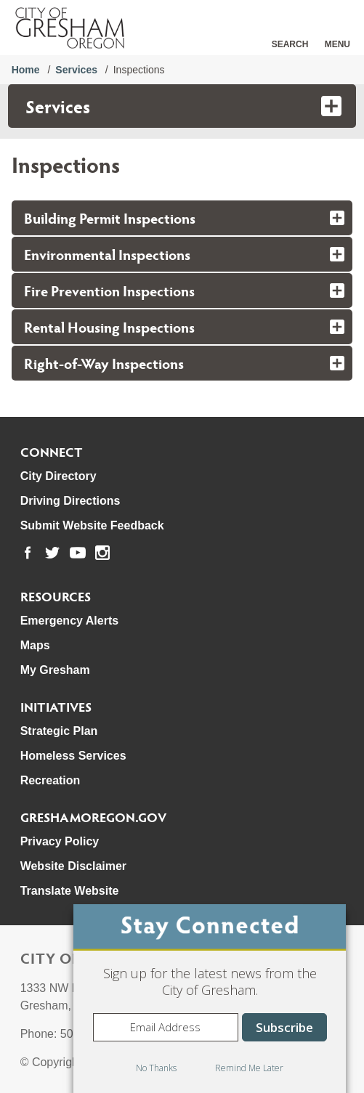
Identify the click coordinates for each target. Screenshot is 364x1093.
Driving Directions (70, 501)
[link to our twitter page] (52, 552)
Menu (337, 44)
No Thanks (156, 1068)
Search (290, 44)
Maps (35, 645)
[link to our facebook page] (27, 552)
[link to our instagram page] (102, 552)
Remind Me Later (249, 1068)
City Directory (58, 476)
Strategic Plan (59, 731)
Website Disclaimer (73, 866)
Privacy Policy (60, 841)
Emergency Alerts (69, 620)
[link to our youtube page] (77, 552)
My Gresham (55, 670)
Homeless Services (73, 755)
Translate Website (69, 891)
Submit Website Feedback (92, 525)
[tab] (182, 218)
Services (76, 70)
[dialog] (209, 998)
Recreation (50, 780)
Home (26, 70)
